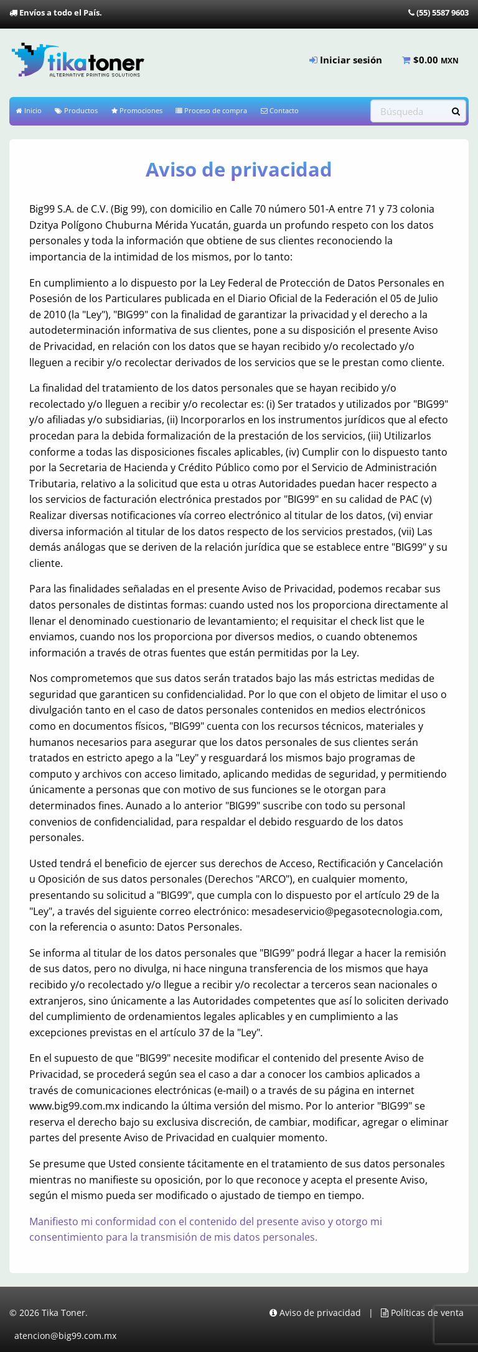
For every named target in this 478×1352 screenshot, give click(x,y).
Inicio (29, 110)
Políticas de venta (422, 1312)
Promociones (136, 110)
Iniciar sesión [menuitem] (345, 59)
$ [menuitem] (430, 59)
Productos (76, 110)
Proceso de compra (211, 110)
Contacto (280, 110)
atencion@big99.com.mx (65, 1335)
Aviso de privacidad (315, 1312)
